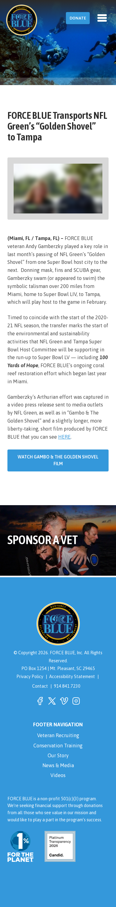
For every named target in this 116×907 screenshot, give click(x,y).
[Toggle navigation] (102, 18)
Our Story (58, 755)
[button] (39, 701)
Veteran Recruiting (58, 735)
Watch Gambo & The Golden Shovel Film (58, 460)
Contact (40, 686)
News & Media (58, 765)
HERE (64, 437)
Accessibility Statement (72, 676)
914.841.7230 (67, 686)
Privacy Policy (29, 676)
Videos (58, 775)
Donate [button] (78, 18)
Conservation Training (58, 745)
